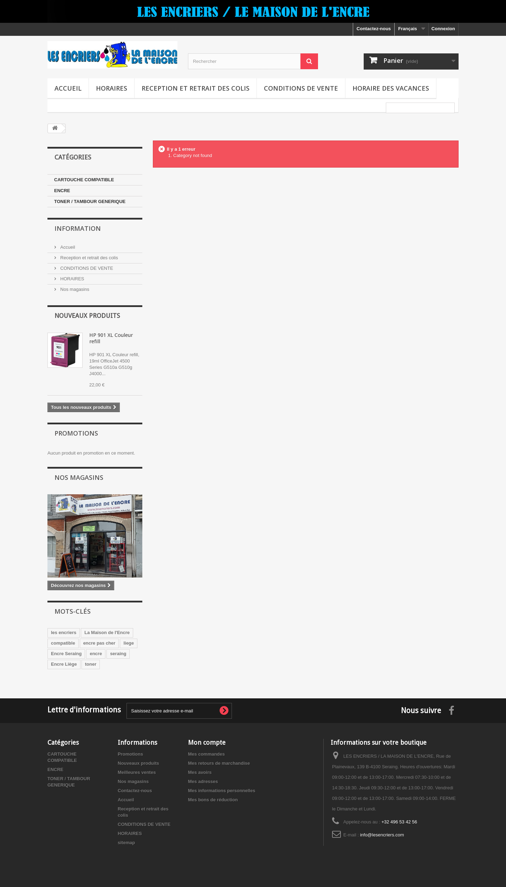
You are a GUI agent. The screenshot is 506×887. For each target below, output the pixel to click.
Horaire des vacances (390, 88)
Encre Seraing (66, 653)
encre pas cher (99, 643)
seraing (118, 653)
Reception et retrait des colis (195, 88)
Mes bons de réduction (213, 799)
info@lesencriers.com (382, 834)
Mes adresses (203, 781)
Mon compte (207, 742)
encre (96, 653)
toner (91, 664)
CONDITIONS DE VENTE (301, 88)
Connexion (443, 28)
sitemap (126, 842)
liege (128, 643)
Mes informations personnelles (221, 790)
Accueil (68, 88)
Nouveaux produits (87, 315)
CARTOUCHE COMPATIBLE (84, 179)
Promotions (76, 433)
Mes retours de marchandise (219, 763)
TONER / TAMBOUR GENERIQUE (89, 201)
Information (77, 228)
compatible (63, 643)
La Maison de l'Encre (107, 632)
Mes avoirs (200, 772)
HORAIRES (111, 88)
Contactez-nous (374, 28)
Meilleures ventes (137, 772)
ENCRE (62, 190)
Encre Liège (64, 664)
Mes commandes (206, 754)
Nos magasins (74, 289)
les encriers (63, 632)
